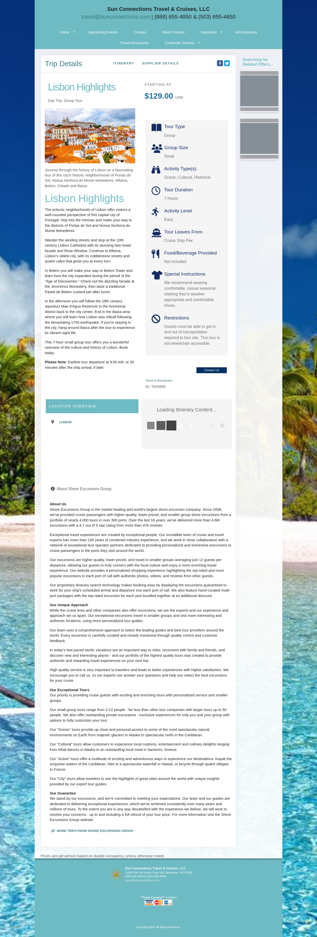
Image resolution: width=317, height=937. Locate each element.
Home (65, 32)
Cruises (139, 32)
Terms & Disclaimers (158, 380)
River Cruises (173, 32)
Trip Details (63, 63)
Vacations (209, 32)
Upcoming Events (102, 32)
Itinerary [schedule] (123, 63)
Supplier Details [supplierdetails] (160, 63)
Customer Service (179, 43)
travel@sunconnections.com (115, 17)
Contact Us (211, 370)
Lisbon (65, 422)
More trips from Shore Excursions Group (92, 831)
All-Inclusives (246, 32)
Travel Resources (134, 43)
